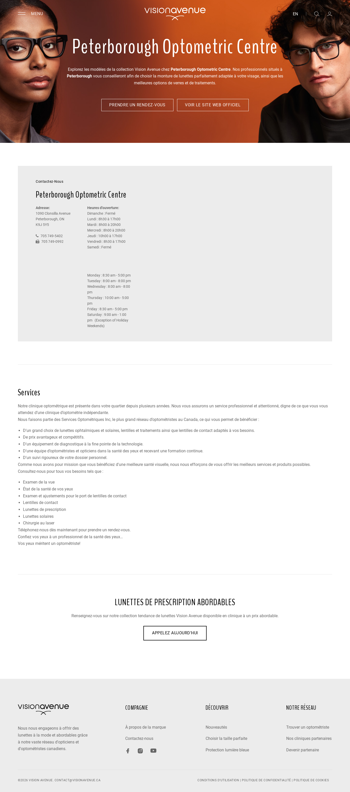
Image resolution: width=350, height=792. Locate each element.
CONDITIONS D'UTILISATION (218, 780)
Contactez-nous (139, 738)
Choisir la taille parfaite (226, 738)
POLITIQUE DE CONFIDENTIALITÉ (266, 780)
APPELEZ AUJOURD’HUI (175, 632)
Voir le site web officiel (213, 104)
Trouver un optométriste (307, 727)
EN (295, 14)
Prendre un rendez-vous (137, 104)
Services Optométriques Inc (85, 419)
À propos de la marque (145, 727)
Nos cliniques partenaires (309, 738)
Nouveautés (216, 727)
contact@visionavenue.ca (78, 780)
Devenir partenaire (302, 750)
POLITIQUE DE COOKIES (311, 780)
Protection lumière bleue (227, 750)
